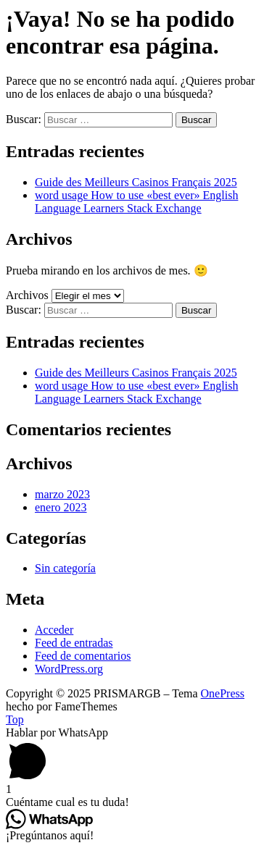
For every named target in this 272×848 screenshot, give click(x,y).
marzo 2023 (62, 494)
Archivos (27, 295)
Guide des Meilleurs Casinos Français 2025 (136, 182)
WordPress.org (69, 669)
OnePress (222, 693)
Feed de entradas (74, 643)
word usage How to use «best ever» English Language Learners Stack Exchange (136, 201)
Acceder (54, 630)
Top (15, 719)
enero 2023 (61, 507)
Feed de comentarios (83, 656)
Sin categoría (65, 568)
